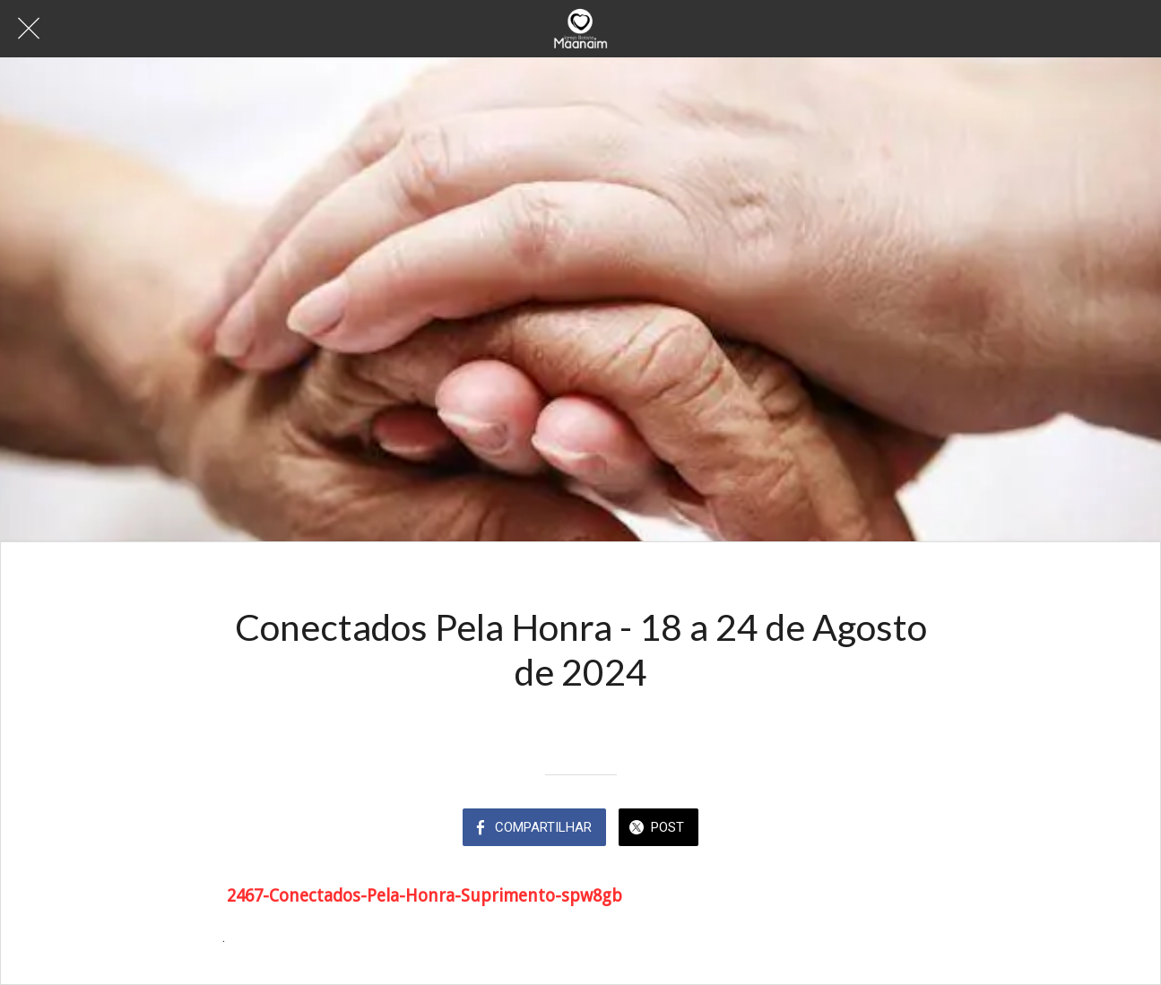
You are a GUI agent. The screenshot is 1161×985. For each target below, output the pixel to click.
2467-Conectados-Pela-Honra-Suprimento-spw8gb (424, 896)
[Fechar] (28, 28)
